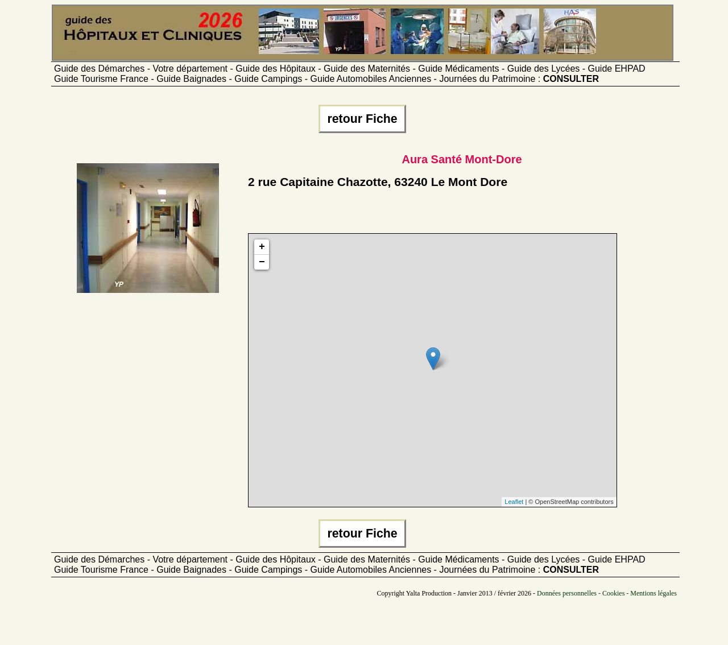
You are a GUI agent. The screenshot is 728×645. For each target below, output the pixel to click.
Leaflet (513, 501)
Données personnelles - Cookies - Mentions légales (607, 593)
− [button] (262, 262)
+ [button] (262, 247)
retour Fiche (362, 119)
